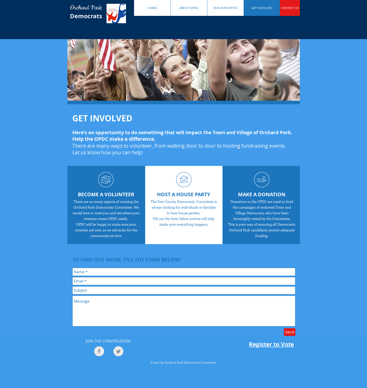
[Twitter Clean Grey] (118, 351)
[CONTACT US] (290, 8)
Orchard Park (87, 8)
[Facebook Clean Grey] (99, 351)
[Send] (289, 332)
